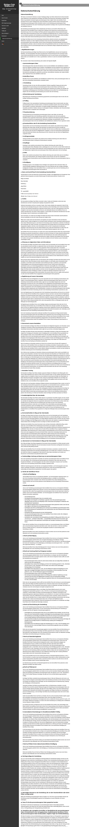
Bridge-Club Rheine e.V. (9, 5)
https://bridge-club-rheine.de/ (31, 189)
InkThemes (49, 822)
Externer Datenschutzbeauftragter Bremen (41, 809)
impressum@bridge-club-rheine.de (31, 187)
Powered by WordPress (33, 822)
